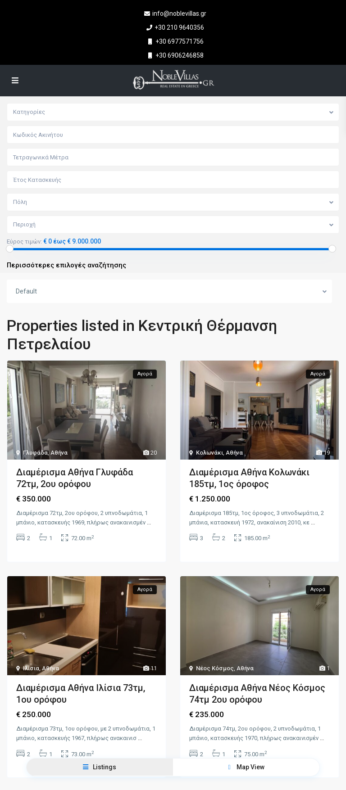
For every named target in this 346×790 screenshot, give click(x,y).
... (149, 522)
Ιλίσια (31, 667)
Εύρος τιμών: (24, 242)
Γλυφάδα (35, 452)
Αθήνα (59, 452)
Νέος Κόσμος (215, 667)
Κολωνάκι (209, 452)
